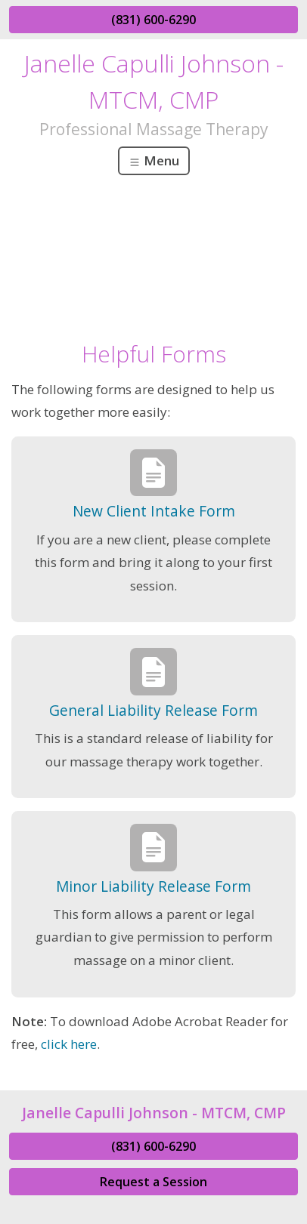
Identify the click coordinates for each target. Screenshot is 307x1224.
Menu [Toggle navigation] (154, 160)
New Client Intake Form (154, 511)
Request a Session (153, 1181)
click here (69, 1044)
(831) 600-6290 (153, 19)
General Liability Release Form (153, 710)
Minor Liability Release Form (153, 886)
